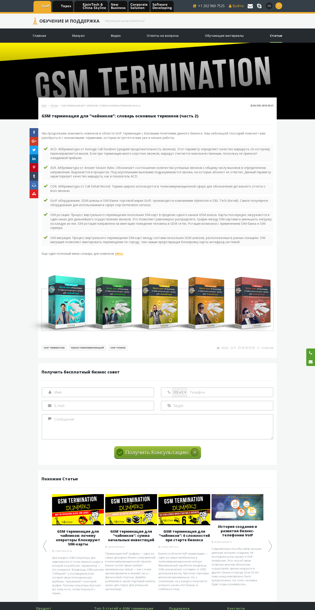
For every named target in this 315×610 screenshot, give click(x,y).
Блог (44, 105)
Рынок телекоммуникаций (87, 347)
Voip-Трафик (118, 347)
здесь (119, 253)
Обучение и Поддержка (69, 21)
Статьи (54, 105)
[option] (78, 544)
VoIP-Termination (54, 347)
